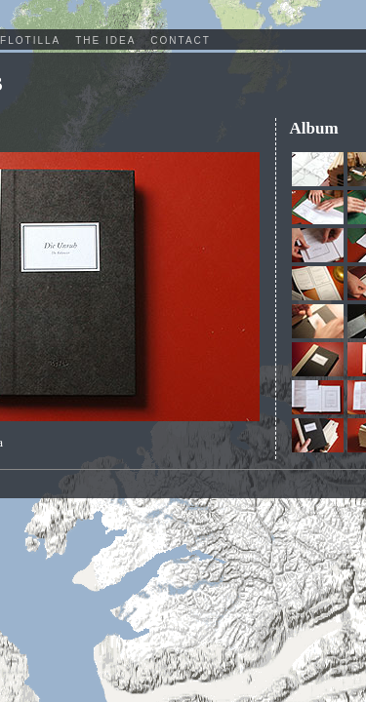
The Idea (105, 40)
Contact (180, 40)
